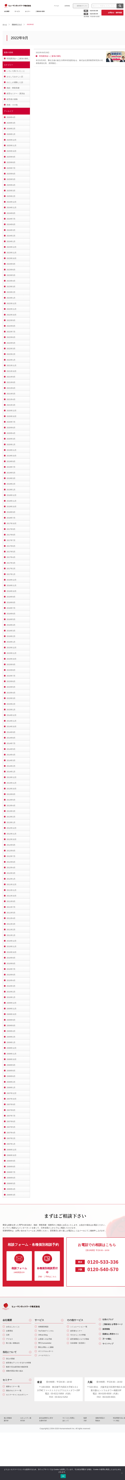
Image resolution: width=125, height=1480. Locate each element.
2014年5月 (11, 749)
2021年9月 (11, 377)
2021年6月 (11, 388)
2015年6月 (11, 681)
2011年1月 (11, 935)
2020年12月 (11, 411)
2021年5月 (11, 394)
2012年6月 (11, 862)
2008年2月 (11, 1082)
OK (63, 1476)
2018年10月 (11, 506)
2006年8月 (11, 1167)
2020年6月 (11, 428)
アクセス (55, 6)
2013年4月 (11, 805)
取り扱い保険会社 (15, 1345)
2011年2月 (11, 930)
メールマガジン (46, 1359)
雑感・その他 (12, 105)
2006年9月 (11, 1161)
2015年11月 (11, 653)
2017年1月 (11, 574)
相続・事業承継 (13, 88)
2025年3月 (11, 191)
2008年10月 (11, 1059)
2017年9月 (11, 529)
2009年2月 (11, 1037)
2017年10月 (11, 523)
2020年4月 (11, 433)
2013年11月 (11, 783)
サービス (18, 15)
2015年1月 (11, 710)
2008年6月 (11, 1076)
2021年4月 (11, 399)
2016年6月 (11, 614)
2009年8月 (11, 1025)
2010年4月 (11, 980)
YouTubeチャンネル (48, 1331)
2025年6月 (11, 174)
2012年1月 (11, 879)
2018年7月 (11, 518)
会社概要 (7, 1320)
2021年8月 (11, 382)
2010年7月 (11, 969)
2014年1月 (11, 772)
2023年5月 (11, 275)
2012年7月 (11, 856)
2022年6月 (11, 337)
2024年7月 (11, 219)
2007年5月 (11, 1127)
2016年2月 (11, 636)
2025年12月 (11, 140)
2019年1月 (11, 490)
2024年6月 (11, 224)
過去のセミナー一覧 (16, 1403)
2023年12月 (11, 247)
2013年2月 (11, 817)
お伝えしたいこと (15, 1327)
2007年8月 (11, 1110)
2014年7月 (11, 743)
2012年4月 (11, 867)
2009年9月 (11, 1020)
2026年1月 (11, 134)
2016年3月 (11, 631)
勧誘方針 (85, 1433)
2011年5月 (11, 913)
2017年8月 (11, 535)
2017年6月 (11, 546)
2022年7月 (11, 332)
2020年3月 (11, 439)
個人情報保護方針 (10, 1433)
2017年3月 (11, 563)
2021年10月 (11, 371)
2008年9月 (11, 1065)
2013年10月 (11, 789)
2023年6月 (11, 270)
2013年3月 (11, 811)
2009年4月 (11, 1031)
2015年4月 (11, 693)
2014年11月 (11, 721)
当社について (10, 1354)
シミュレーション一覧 (81, 1327)
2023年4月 (11, 281)
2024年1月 (11, 241)
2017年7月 (11, 540)
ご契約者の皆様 (41, 15)
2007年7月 (11, 1116)
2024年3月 (11, 230)
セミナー (28, 15)
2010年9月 (11, 958)
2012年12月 (11, 828)
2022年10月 (11, 315)
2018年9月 (11, 512)
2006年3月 (11, 1195)
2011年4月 (11, 918)
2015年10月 (11, 659)
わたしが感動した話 (15, 82)
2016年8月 (11, 602)
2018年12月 (11, 495)
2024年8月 (11, 213)
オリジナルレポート (48, 1355)
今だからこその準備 (80, 1336)
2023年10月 (11, 258)
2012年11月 (11, 834)
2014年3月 (11, 760)
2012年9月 (11, 845)
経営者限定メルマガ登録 (82, 1341)
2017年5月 (11, 552)
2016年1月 (11, 642)
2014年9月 (11, 732)
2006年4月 (11, 1189)
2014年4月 (11, 755)
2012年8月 (11, 851)
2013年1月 (11, 822)
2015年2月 (11, 704)
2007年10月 (11, 1099)
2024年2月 (11, 236)
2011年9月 (11, 901)
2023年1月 (11, 298)
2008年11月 (11, 1054)
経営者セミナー (78, 1331)
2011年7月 (11, 907)
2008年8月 (11, 1071)
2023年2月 (11, 292)
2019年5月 (11, 473)
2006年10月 (11, 1155)
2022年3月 (11, 349)
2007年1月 (11, 1144)
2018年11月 (11, 501)
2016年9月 (11, 597)
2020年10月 (11, 416)
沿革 (9, 1336)
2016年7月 (11, 608)
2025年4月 (11, 185)
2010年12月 (11, 941)
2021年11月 (11, 365)
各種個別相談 (45, 1327)
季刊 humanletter (46, 1345)
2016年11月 (11, 585)
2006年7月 (11, 1172)
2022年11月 (11, 309)
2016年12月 (11, 580)
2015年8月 (11, 670)
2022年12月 (11, 303)
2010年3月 (11, 986)
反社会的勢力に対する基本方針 (47, 1433)
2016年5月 (11, 619)
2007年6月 (11, 1121)
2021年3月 (11, 405)
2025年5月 (11, 179)
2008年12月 (11, 1048)
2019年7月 (11, 467)
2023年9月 (11, 264)
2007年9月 (11, 1104)
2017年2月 (11, 568)
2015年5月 (11, 687)
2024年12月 (11, 202)
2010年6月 (11, 975)
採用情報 (66, 6)
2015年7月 (11, 676)
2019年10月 (11, 456)
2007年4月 (11, 1133)
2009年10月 (11, 1014)
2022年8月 (11, 326)
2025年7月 (11, 168)
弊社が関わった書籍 (48, 1350)
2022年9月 (11, 320)
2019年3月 (11, 478)
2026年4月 (11, 117)
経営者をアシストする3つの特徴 (19, 1368)
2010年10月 (11, 952)
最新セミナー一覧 (15, 1398)
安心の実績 (12, 1361)
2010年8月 (11, 963)
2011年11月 (11, 890)
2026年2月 (11, 129)
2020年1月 (11, 444)
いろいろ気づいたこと (16, 71)
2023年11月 (11, 253)
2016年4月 (11, 625)
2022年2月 (11, 354)
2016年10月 (11, 591)
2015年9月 (11, 664)
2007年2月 (11, 1138)
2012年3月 (11, 873)
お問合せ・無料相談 (114, 13)
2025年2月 (11, 196)
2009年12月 (11, 1003)
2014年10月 (11, 726)
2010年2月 (11, 992)
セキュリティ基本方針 (26, 1433)
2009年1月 (11, 1042)
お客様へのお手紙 (47, 1341)
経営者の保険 (12, 99)
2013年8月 (11, 794)
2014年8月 (11, 738)
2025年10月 (11, 151)
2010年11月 (11, 946)
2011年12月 (11, 884)
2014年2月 (11, 766)
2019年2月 (11, 484)
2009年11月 (11, 1009)
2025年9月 (11, 157)
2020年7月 (11, 422)
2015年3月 (11, 698)
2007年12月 (11, 1093)
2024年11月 (11, 207)
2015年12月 (11, 648)
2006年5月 (11, 1183)
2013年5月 (11, 800)
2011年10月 (11, 896)
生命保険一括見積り (80, 1345)
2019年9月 (11, 461)
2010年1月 (11, 997)
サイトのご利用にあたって (69, 1433)
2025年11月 (11, 145)
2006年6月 (11, 1178)
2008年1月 (11, 1087)
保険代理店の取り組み (17, 1382)
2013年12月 (11, 777)
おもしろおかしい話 (15, 77)
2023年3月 (11, 286)
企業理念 (11, 1331)
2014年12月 (11, 715)
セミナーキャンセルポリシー (18, 1409)
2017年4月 (11, 557)
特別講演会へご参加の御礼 (18, 58)
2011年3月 (11, 924)
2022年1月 (11, 360)
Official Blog (44, 1336)
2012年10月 (11, 839)
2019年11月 (11, 450)
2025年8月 (11, 162)
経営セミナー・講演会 (16, 93)
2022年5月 (11, 343)
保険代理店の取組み (99, 1433)
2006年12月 (11, 1150)
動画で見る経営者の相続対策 (18, 1375)
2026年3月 (11, 123)
